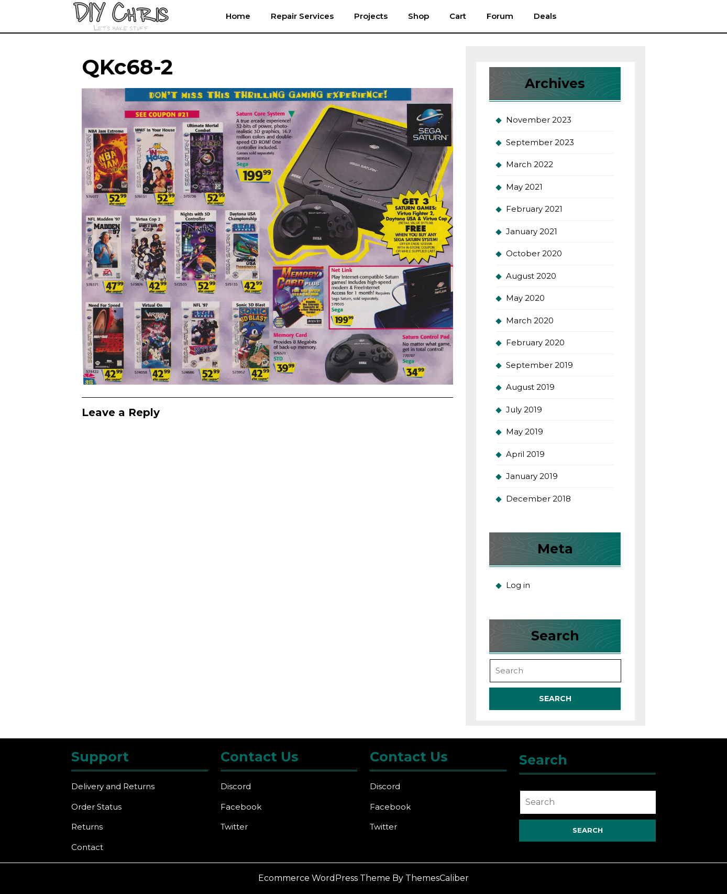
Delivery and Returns (113, 786)
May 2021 (524, 187)
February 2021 (534, 209)
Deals (545, 16)
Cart (457, 16)
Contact (87, 847)
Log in (518, 585)
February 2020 (535, 342)
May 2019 (524, 432)
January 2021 (531, 231)
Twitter (234, 827)
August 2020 (531, 276)
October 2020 (534, 253)
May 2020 (525, 298)
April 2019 (525, 454)
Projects (371, 16)
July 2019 (524, 410)
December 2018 (538, 499)
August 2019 (530, 387)
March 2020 (530, 320)
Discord (236, 786)
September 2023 (540, 142)
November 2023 (538, 120)
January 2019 (532, 476)
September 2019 (539, 365)
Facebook (241, 807)
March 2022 (529, 164)
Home (238, 16)
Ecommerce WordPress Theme (324, 878)
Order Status (96, 807)
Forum (500, 16)
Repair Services (302, 16)
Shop (418, 16)
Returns (87, 827)
